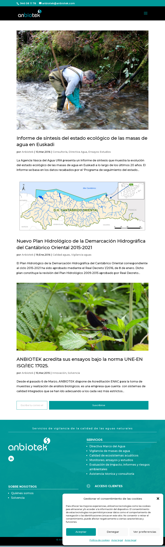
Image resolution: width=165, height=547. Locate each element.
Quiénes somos (22, 503)
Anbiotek (27, 151)
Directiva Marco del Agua (107, 476)
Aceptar (81, 531)
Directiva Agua (78, 151)
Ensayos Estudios (99, 151)
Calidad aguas (61, 254)
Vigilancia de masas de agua (109, 481)
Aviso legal (117, 540)
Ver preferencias (144, 531)
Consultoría (60, 151)
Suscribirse (98, 405)
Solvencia (74, 373)
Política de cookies (100, 540)
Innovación (59, 373)
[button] (158, 498)
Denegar (113, 531)
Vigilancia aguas (81, 254)
